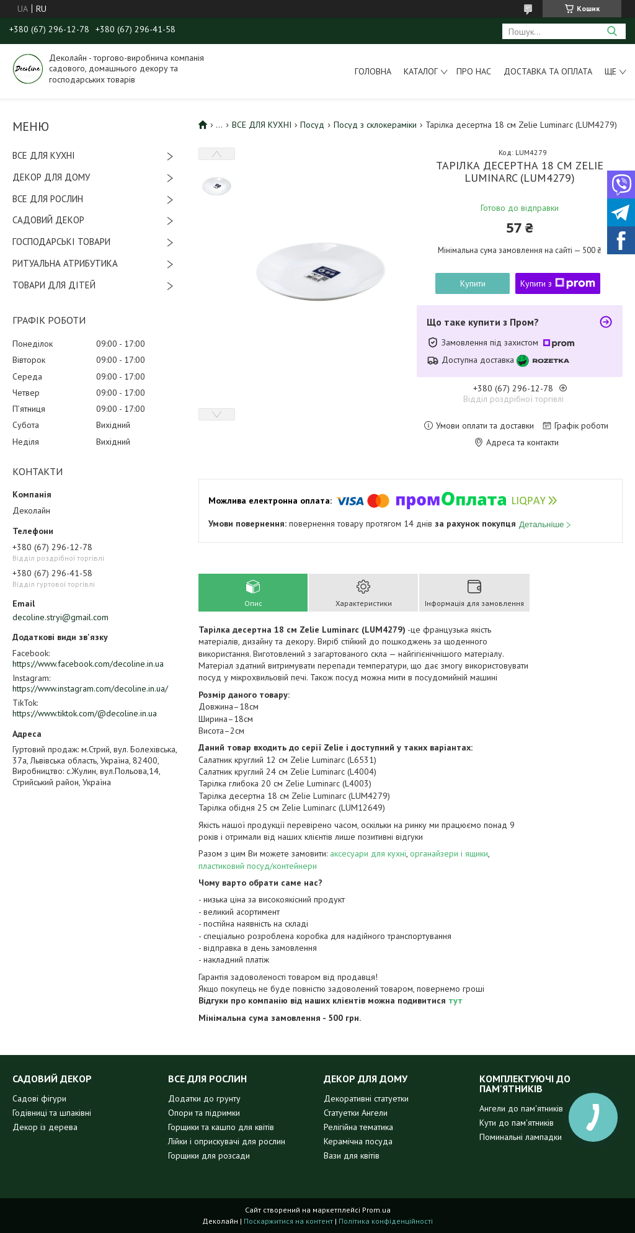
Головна (373, 71)
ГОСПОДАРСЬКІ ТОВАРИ (61, 241)
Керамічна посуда (358, 1141)
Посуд (312, 124)
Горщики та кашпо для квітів (221, 1127)
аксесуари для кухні (368, 853)
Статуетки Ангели (356, 1112)
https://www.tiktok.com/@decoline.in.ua (84, 713)
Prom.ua (376, 1209)
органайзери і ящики (449, 853)
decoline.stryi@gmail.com (60, 617)
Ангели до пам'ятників (521, 1108)
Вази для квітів (352, 1155)
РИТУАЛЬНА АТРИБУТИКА (65, 263)
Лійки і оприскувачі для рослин (226, 1141)
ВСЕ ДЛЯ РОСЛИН (47, 199)
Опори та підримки (204, 1112)
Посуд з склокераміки (375, 124)
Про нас (473, 71)
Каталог (421, 71)
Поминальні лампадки (520, 1136)
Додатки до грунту (204, 1098)
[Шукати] (612, 31)
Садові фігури (39, 1098)
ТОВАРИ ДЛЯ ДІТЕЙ (53, 285)
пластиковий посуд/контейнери (257, 865)
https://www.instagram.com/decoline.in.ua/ (90, 688)
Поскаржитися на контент (288, 1221)
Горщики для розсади (209, 1155)
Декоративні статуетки (366, 1098)
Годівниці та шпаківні (51, 1112)
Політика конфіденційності (386, 1221)
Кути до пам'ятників (516, 1122)
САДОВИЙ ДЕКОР (48, 220)
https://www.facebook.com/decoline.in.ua (88, 663)
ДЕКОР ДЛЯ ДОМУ (51, 177)
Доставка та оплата (548, 71)
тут (455, 1000)
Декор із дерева (45, 1127)
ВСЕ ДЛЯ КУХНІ (43, 155)
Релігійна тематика (358, 1127)
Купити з (557, 283)
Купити (473, 283)
